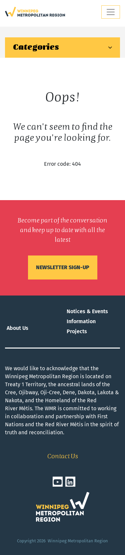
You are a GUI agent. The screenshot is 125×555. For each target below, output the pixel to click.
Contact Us (62, 456)
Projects (77, 331)
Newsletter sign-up (62, 267)
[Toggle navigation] (110, 12)
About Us (17, 328)
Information (81, 321)
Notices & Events (87, 311)
